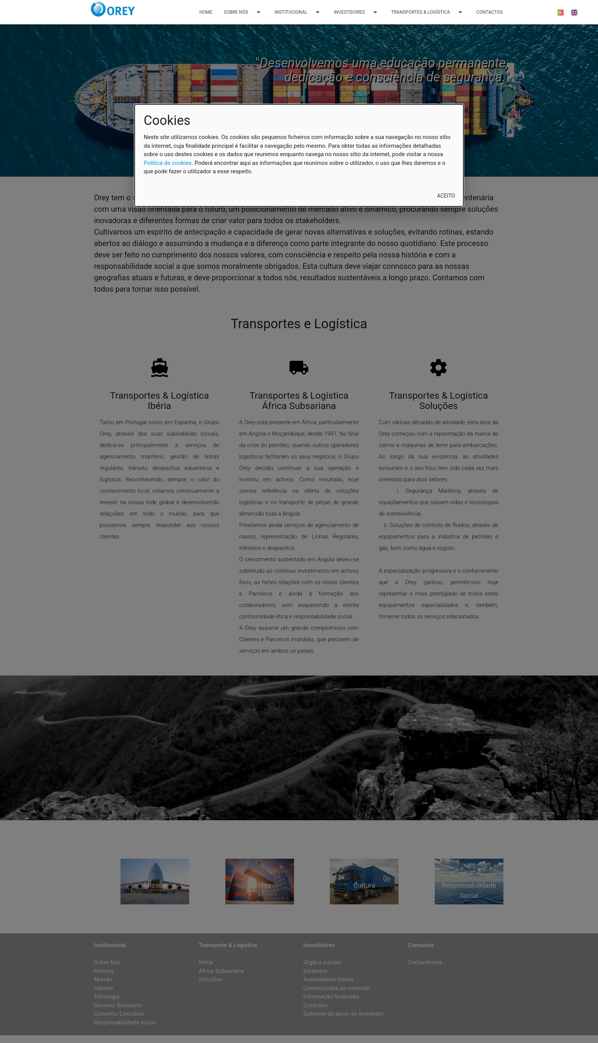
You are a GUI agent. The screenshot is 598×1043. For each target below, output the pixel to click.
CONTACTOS (489, 12)
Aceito (446, 196)
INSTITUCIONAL (298, 12)
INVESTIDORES (356, 12)
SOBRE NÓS (243, 12)
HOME (205, 12)
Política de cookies (168, 163)
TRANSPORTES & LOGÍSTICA (428, 12)
